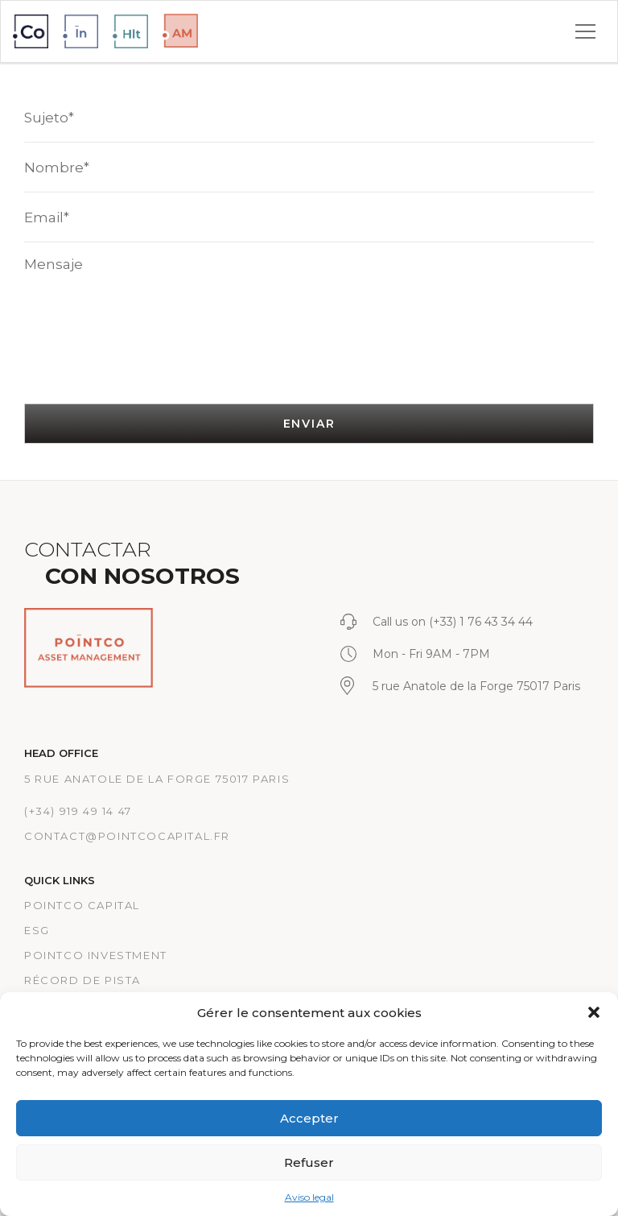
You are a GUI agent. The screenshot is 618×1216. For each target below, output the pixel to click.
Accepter (309, 1118)
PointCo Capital (82, 905)
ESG (37, 930)
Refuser (309, 1162)
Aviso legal (309, 1197)
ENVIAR (309, 423)
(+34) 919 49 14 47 (78, 810)
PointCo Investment (95, 955)
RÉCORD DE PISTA (82, 980)
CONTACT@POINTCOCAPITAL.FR (127, 835)
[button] (594, 1012)
